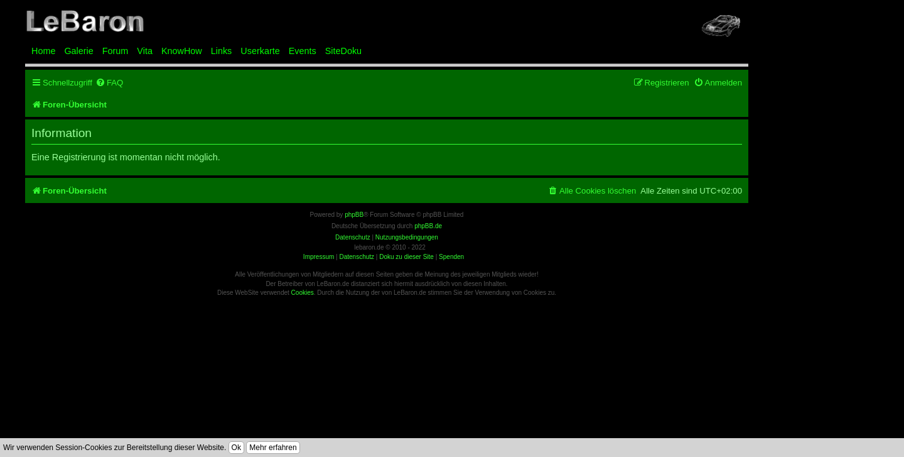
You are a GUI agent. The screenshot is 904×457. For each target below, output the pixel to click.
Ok (236, 447)
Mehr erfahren (272, 447)
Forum (115, 51)
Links (221, 51)
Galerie (78, 51)
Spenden (451, 256)
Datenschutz (356, 256)
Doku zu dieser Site (406, 256)
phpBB (354, 214)
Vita (145, 51)
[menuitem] (109, 83)
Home (43, 51)
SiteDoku (343, 51)
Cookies (302, 292)
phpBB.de (428, 226)
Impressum (318, 256)
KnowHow (181, 51)
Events (302, 51)
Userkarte (259, 51)
